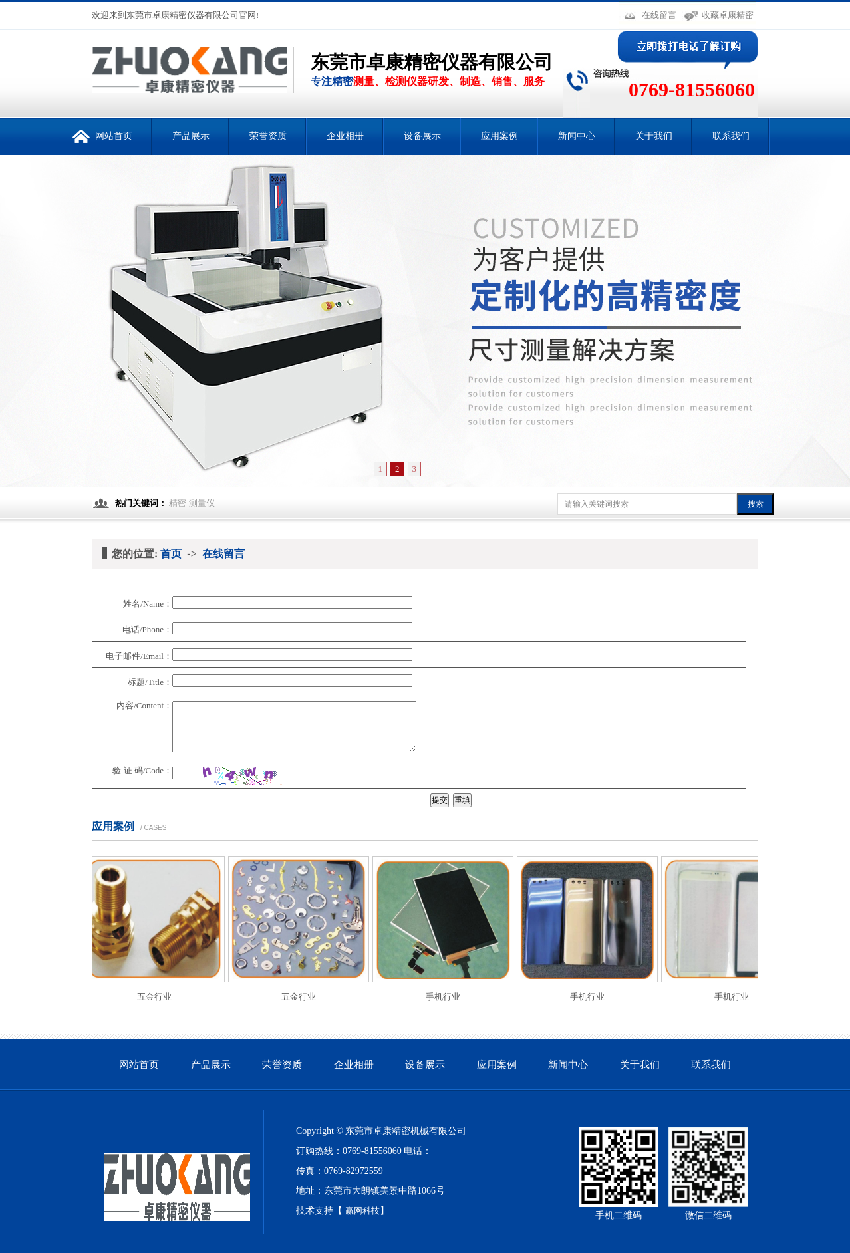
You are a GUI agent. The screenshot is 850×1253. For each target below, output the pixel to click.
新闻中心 (576, 136)
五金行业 (157, 997)
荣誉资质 (268, 136)
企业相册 (345, 136)
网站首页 (102, 130)
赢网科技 (362, 1211)
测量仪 (202, 503)
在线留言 (659, 15)
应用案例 (499, 136)
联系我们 (731, 136)
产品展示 (191, 136)
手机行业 (445, 997)
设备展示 (422, 136)
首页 (171, 553)
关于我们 (653, 136)
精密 (177, 503)
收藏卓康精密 (728, 15)
